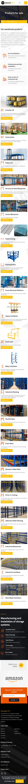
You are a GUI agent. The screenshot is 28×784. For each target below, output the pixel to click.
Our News (3, 735)
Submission (17, 728)
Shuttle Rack (10, 419)
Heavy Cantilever (11, 316)
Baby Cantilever (11, 366)
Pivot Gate (9, 341)
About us (3, 728)
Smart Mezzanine (11, 214)
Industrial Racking (12, 392)
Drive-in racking (11, 495)
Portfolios (3, 737)
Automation (9, 137)
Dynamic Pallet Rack (12, 469)
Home (3, 21)
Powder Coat (17, 733)
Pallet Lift (9, 162)
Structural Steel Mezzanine (15, 188)
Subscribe (14, 700)
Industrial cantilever (12, 572)
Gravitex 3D (9, 110)
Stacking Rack (10, 264)
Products (3, 733)
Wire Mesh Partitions (13, 598)
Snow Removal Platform (14, 290)
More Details (6, 118)
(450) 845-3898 (4, 765)
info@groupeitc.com (5, 757)
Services (3, 731)
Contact (16, 731)
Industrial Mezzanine (13, 546)
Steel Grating (10, 238)
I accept (19, 781)
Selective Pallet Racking (14, 520)
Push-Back (9, 443)
